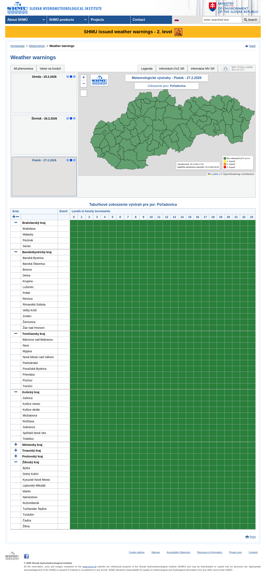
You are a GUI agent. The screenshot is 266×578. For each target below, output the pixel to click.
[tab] (237, 68)
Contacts (253, 552)
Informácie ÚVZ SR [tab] (171, 68)
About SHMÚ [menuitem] (17, 19)
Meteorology (37, 46)
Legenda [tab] (147, 68)
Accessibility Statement (178, 552)
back (252, 46)
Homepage (17, 46)
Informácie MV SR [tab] (202, 68)
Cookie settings (136, 552)
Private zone (235, 552)
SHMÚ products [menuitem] (61, 19)
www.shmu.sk (89, 566)
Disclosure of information (209, 552)
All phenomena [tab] (23, 68)
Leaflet (213, 174)
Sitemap (155, 552)
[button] (83, 78)
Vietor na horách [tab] (50, 68)
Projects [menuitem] (97, 19)
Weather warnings (61, 46)
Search (252, 19)
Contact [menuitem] (139, 19)
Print (253, 537)
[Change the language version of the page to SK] (176, 20)
